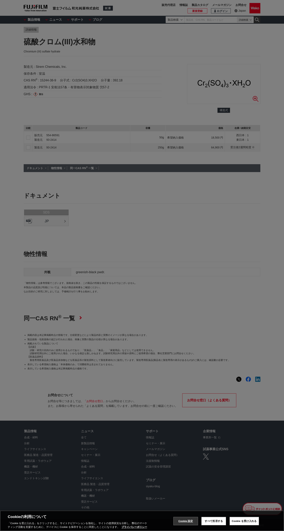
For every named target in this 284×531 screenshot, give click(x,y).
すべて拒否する (214, 521)
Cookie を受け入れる (244, 521)
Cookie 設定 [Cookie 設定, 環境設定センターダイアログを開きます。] (185, 521)
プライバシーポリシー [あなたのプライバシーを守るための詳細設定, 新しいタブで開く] (134, 527)
